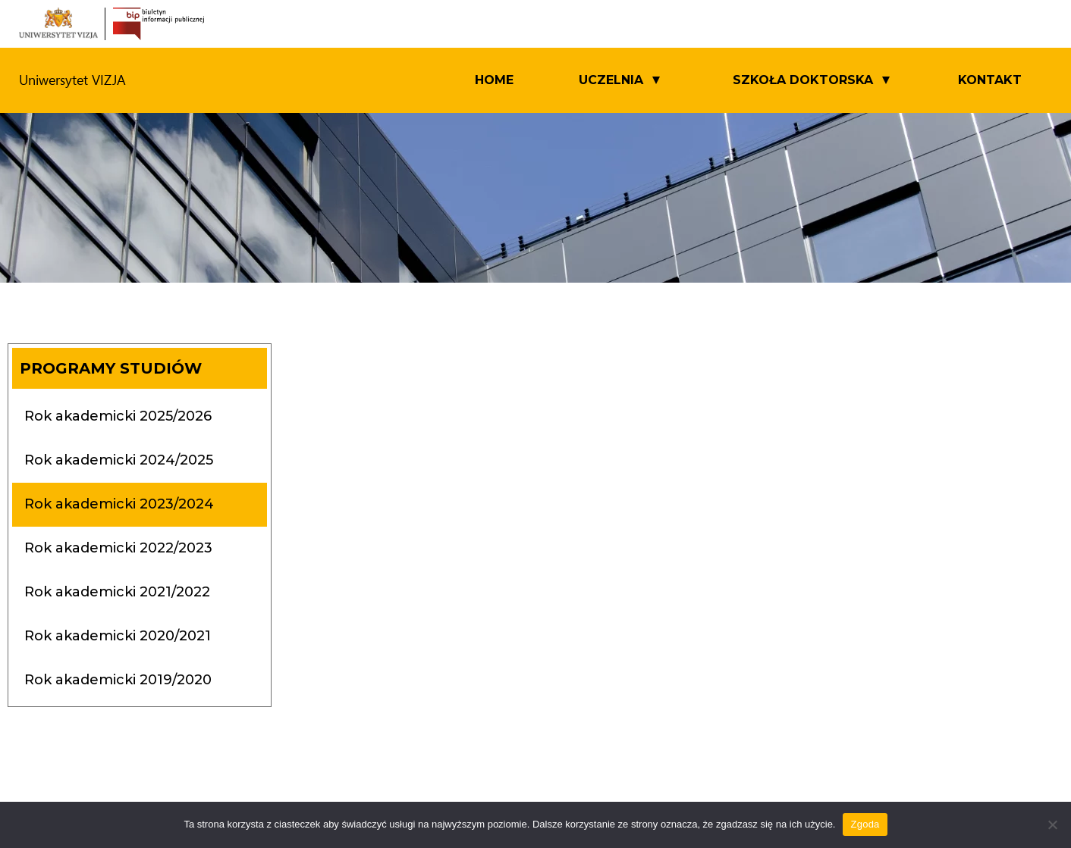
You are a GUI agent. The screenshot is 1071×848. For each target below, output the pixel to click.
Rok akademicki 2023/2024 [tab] (119, 504)
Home (494, 80)
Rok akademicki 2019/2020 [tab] (118, 679)
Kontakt (990, 80)
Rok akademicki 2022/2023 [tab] (118, 548)
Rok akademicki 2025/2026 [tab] (118, 416)
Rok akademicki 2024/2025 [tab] (118, 460)
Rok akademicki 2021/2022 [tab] (117, 592)
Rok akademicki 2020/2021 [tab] (117, 635)
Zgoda (864, 824)
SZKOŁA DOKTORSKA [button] (803, 80)
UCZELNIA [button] (611, 80)
